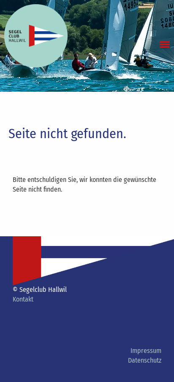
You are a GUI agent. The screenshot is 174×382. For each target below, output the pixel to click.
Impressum (145, 351)
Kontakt (23, 299)
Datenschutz (144, 360)
